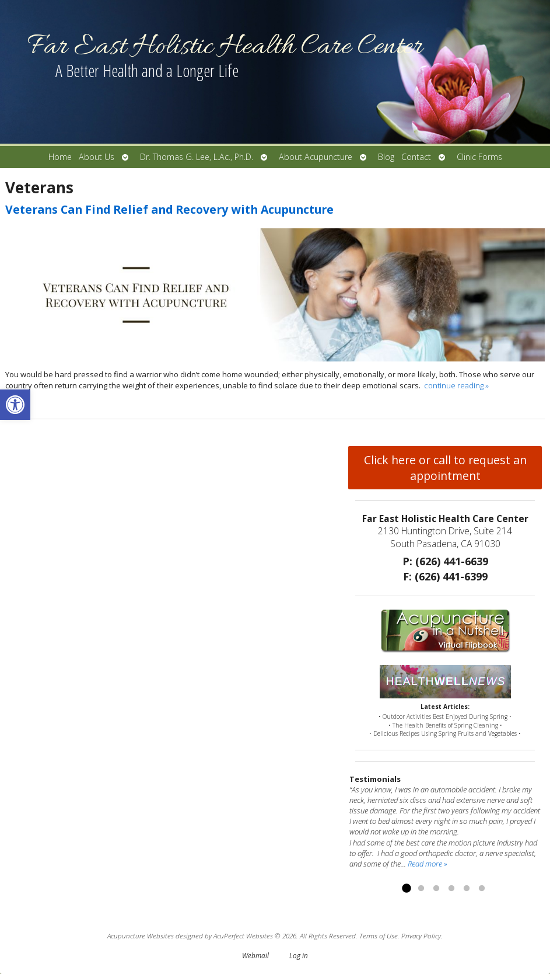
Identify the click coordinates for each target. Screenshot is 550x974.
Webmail (255, 955)
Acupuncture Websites (140, 935)
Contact (416, 156)
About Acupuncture (315, 156)
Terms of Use (378, 935)
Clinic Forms (479, 156)
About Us (96, 156)
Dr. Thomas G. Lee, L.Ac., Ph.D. (196, 156)
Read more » (427, 863)
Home (60, 156)
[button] (15, 404)
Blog (386, 156)
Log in (298, 955)
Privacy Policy (421, 935)
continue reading (456, 385)
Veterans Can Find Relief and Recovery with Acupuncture (169, 209)
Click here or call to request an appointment (445, 467)
